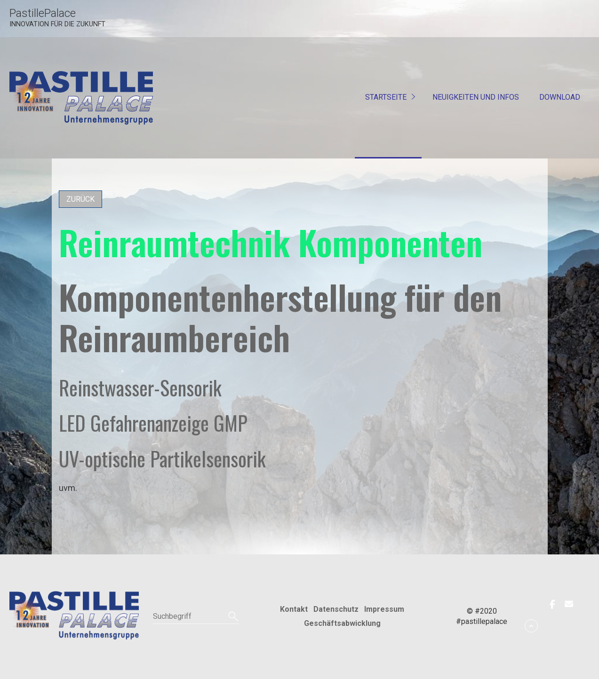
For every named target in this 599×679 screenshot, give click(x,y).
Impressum (384, 609)
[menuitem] (388, 97)
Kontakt (294, 609)
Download (559, 97)
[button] (80, 199)
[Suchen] (232, 616)
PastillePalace (42, 13)
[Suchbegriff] (196, 616)
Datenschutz (336, 609)
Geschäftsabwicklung (342, 623)
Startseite (386, 97)
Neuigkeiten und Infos (475, 97)
